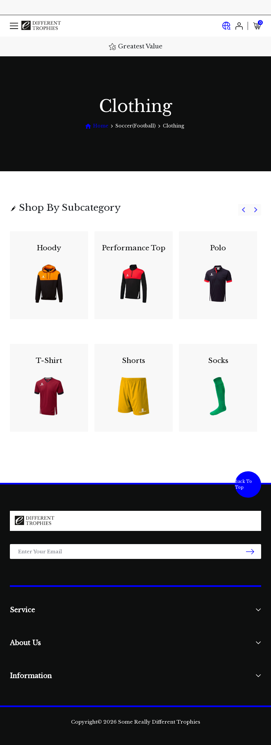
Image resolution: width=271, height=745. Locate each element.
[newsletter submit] (250, 551)
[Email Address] (135, 551)
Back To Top (243, 484)
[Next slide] (255, 210)
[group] (135, 335)
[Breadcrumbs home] (96, 126)
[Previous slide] (244, 210)
